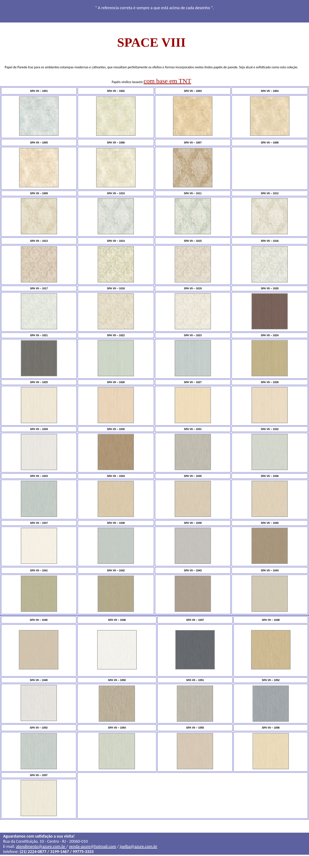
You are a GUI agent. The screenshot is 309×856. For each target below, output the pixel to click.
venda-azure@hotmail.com (92, 847)
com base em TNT (167, 80)
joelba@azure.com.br (138, 847)
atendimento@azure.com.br (41, 847)
